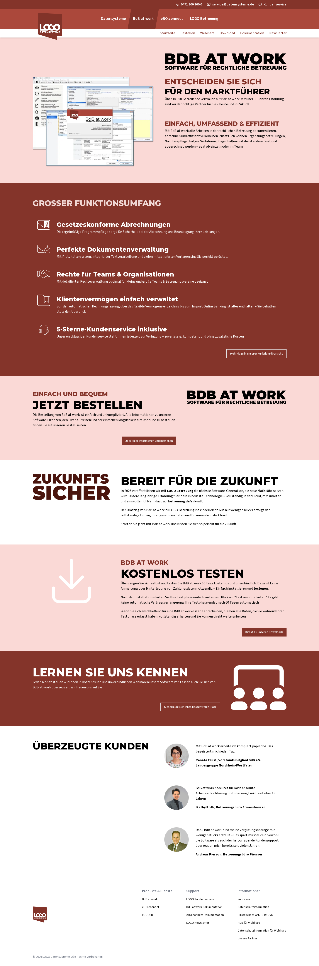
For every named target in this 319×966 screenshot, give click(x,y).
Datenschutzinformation (253, 907)
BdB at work (150, 899)
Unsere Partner (247, 938)
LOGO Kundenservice (200, 899)
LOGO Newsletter (197, 923)
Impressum (245, 899)
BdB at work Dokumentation (204, 907)
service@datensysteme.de (233, 4)
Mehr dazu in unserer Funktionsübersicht (256, 354)
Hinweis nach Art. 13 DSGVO (255, 915)
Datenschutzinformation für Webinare (262, 930)
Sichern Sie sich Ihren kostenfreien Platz (190, 707)
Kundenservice (275, 4)
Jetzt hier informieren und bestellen (149, 441)
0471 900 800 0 (192, 4)
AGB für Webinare (249, 923)
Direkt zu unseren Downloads (264, 632)
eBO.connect (150, 907)
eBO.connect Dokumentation (205, 915)
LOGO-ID (147, 915)
